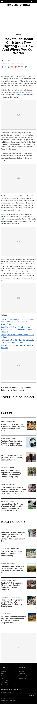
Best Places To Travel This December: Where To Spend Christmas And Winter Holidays (16, 329)
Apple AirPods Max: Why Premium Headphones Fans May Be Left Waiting (11, 443)
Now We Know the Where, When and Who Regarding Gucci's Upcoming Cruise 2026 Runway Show (12, 507)
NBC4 (3, 219)
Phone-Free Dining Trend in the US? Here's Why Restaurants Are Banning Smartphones (12, 603)
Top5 (2, 678)
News (11, 530)
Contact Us (22, 673)
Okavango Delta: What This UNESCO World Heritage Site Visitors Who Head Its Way (12, 569)
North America (15, 549)
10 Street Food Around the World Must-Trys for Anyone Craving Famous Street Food (13, 427)
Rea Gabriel (7, 61)
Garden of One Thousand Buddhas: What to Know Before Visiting (11, 554)
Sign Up (31, 696)
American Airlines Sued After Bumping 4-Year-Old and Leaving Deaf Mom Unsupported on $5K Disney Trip (13, 537)
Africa (13, 563)
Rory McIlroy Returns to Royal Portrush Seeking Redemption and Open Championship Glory (11, 474)
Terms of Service (23, 676)
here (18, 210)
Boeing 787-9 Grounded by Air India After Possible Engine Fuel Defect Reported (12, 586)
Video (18, 35)
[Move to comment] (26, 67)
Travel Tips (4, 682)
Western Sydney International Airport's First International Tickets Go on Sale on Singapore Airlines (13, 620)
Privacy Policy (23, 678)
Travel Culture (15, 597)
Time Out (24, 137)
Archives (3, 671)
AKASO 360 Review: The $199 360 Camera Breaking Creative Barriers (12, 458)
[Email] (22, 67)
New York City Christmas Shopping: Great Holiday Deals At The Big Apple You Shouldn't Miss (17, 321)
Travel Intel (4, 685)
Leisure (12, 421)
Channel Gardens (21, 94)
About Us (21, 671)
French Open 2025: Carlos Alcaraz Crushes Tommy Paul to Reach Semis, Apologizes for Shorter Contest (13, 490)
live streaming (11, 198)
